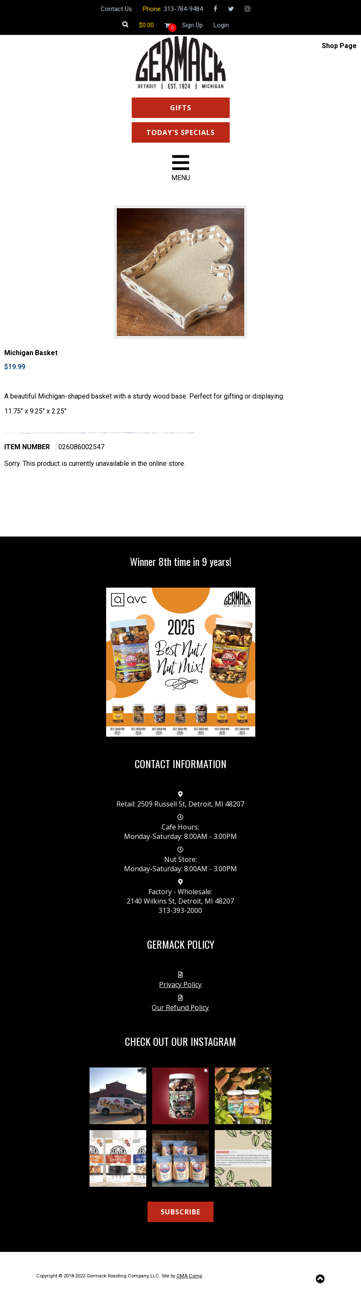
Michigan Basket (31, 353)
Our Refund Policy (180, 1007)
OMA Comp (189, 1276)
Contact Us (116, 9)
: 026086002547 (79, 447)
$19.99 (14, 367)
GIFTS (180, 107)
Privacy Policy (180, 984)
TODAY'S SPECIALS (180, 132)
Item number (27, 447)
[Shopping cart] (146, 25)
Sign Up (192, 25)
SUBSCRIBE (180, 1212)
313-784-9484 (183, 9)
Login (221, 25)
